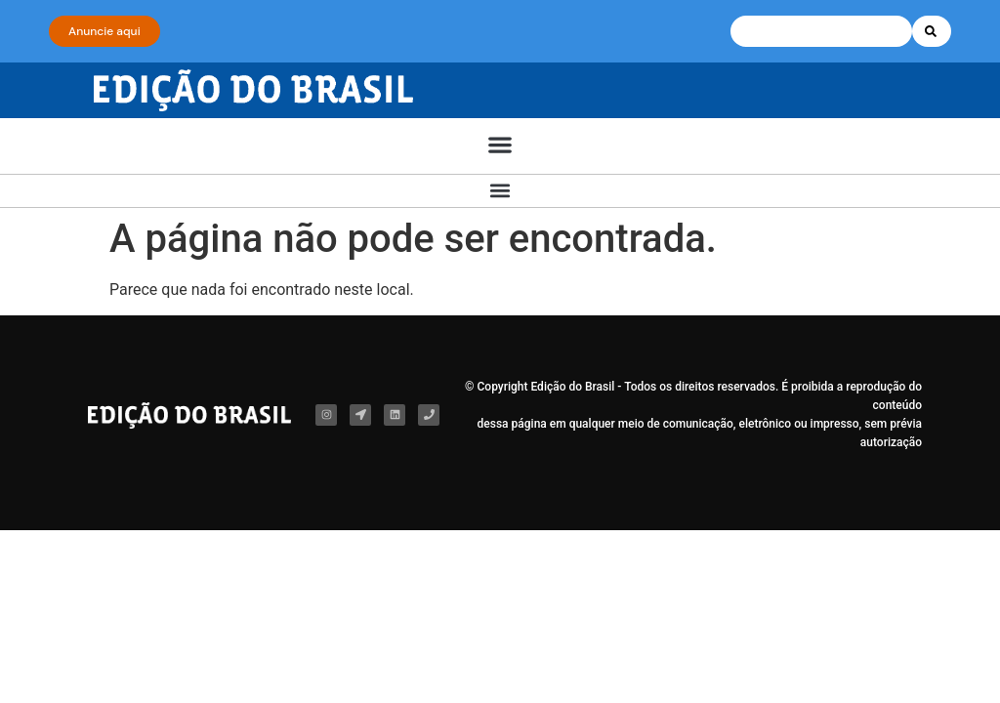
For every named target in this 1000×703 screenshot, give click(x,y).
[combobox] (821, 31)
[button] (500, 145)
